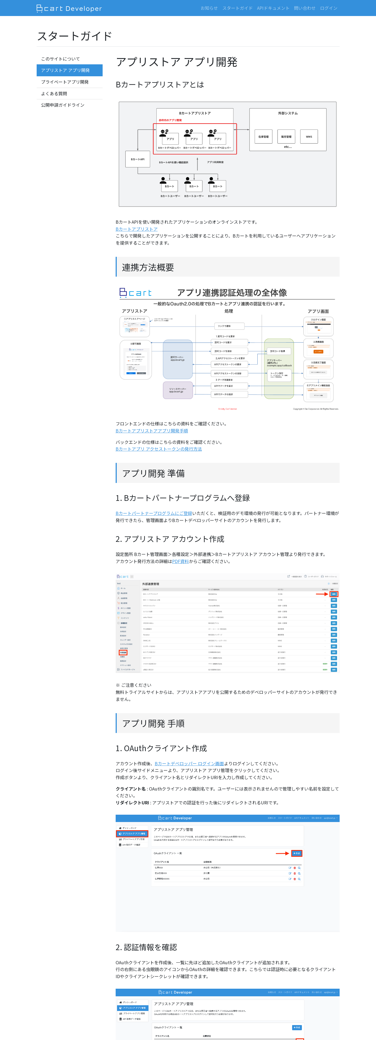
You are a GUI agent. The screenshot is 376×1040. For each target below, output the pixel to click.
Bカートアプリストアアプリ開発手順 (152, 430)
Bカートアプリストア (137, 229)
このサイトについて (60, 58)
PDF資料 (180, 561)
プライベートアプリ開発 (65, 81)
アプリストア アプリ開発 (65, 70)
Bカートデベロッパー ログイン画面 (189, 763)
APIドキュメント (273, 8)
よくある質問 (54, 93)
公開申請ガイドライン (62, 105)
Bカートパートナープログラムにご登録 (154, 513)
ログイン (328, 8)
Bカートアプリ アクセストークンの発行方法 (159, 448)
